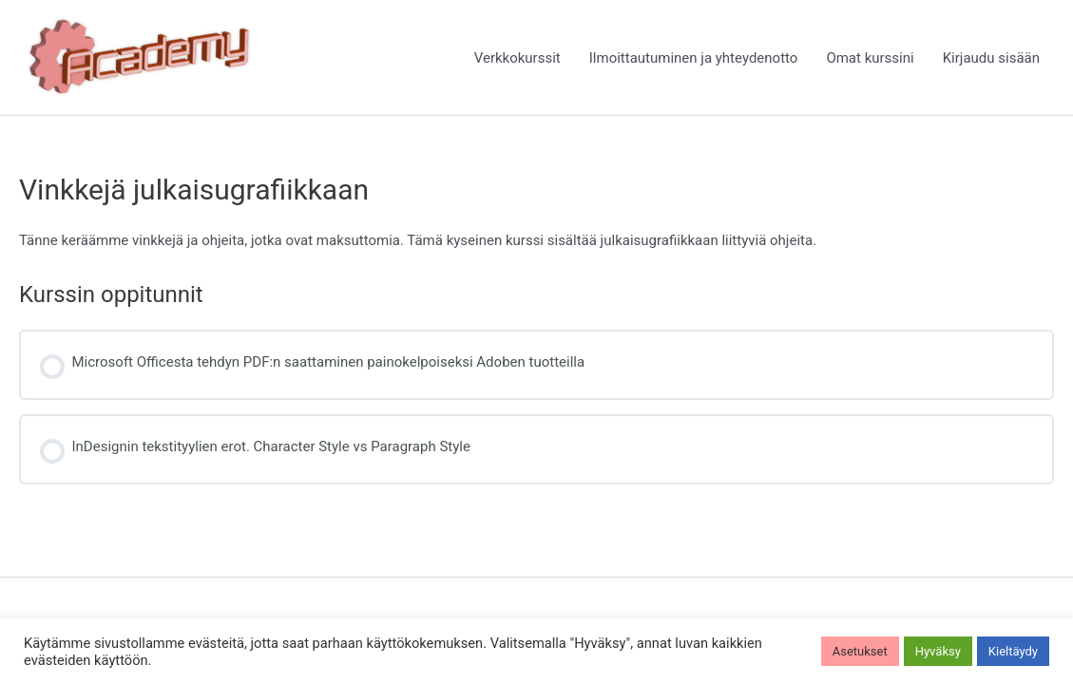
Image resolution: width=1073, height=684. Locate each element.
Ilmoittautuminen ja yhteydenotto (693, 57)
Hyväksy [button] (938, 651)
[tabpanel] (536, 240)
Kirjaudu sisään (991, 57)
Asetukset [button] (860, 651)
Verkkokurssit (517, 57)
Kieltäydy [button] (1013, 651)
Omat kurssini (869, 57)
